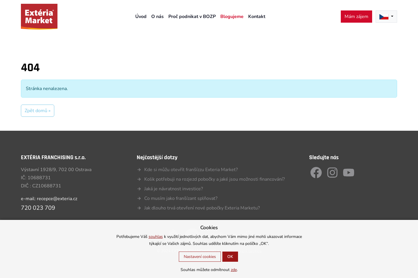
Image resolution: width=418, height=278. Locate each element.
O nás (157, 16)
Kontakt (256, 16)
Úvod (141, 16)
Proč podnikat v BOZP (192, 16)
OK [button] (230, 256)
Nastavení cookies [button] (200, 256)
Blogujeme (232, 16)
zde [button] (234, 269)
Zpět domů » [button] (38, 110)
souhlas (156, 236)
